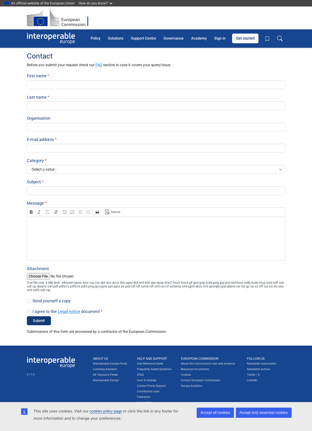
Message (35, 203)
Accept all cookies (215, 413)
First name (37, 75)
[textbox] (156, 239)
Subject (34, 181)
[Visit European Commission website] (60, 18)
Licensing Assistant (105, 369)
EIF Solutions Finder (105, 374)
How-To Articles (146, 380)
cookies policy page (106, 411)
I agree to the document (66, 311)
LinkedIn (252, 380)
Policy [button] (96, 38)
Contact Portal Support (151, 385)
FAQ (98, 65)
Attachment (38, 268)
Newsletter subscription (261, 363)
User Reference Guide (150, 363)
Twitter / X (253, 374)
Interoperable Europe (106, 380)
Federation (143, 397)
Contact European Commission (200, 380)
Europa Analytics (191, 385)
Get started (245, 38)
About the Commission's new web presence (208, 363)
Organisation (38, 118)
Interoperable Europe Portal (110, 363)
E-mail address (40, 139)
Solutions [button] (115, 38)
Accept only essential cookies (264, 413)
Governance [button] (174, 38)
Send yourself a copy (51, 300)
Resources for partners (195, 369)
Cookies (186, 374)
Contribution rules (148, 391)
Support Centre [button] (143, 38)
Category (35, 160)
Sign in (220, 38)
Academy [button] (199, 38)
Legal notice (69, 311)
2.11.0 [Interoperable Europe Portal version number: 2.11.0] (31, 374)
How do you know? (96, 3)
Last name (37, 97)
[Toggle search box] (279, 38)
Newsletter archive (258, 369)
